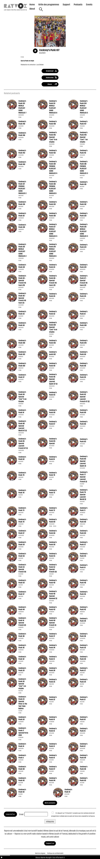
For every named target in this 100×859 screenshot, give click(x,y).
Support (66, 4)
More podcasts (50, 803)
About (32, 8)
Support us (50, 843)
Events (89, 4)
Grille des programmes (48, 4)
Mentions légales (40, 853)
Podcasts (78, 4)
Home (32, 4)
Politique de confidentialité (55, 853)
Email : (21, 814)
